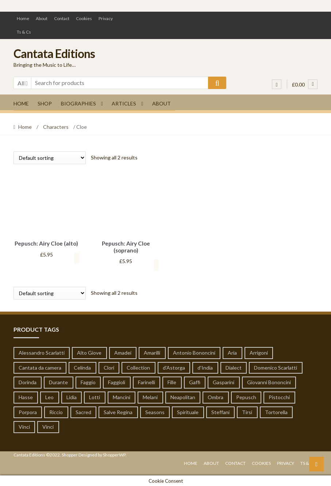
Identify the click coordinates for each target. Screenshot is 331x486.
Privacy (106, 18)
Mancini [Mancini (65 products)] (121, 396)
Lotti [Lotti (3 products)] (94, 396)
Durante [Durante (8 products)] (58, 381)
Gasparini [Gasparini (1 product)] (223, 381)
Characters (56, 127)
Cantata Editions (54, 53)
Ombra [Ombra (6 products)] (215, 396)
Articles (124, 103)
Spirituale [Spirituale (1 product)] (188, 411)
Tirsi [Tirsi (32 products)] (247, 411)
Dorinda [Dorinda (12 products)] (27, 381)
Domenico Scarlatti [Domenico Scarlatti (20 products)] (275, 366)
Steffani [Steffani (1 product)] (220, 411)
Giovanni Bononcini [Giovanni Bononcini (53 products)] (269, 381)
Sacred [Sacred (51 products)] (83, 411)
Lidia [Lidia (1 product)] (71, 396)
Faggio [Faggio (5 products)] (88, 381)
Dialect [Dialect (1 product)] (234, 366)
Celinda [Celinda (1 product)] (82, 366)
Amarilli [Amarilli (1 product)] (152, 351)
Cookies (84, 18)
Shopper (70, 453)
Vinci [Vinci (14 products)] (24, 426)
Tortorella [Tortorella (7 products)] (276, 411)
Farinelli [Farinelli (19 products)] (146, 381)
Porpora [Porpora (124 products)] (28, 411)
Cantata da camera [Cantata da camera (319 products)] (40, 366)
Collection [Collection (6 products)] (138, 366)
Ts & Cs (24, 32)
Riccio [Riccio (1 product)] (56, 411)
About (41, 18)
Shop (45, 103)
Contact (61, 18)
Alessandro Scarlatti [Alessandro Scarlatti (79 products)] (42, 351)
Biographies (78, 103)
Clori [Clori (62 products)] (109, 366)
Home (23, 18)
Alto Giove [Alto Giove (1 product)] (89, 351)
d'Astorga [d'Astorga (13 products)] (174, 366)
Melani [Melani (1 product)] (150, 396)
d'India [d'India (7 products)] (205, 366)
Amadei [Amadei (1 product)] (122, 351)
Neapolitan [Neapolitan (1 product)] (182, 396)
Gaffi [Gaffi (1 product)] (194, 381)
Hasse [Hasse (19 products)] (26, 396)
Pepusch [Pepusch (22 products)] (246, 396)
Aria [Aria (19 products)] (232, 351)
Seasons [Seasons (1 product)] (155, 411)
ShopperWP (114, 453)
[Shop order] (50, 157)
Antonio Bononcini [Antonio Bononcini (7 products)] (194, 351)
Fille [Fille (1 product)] (172, 381)
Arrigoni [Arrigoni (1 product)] (259, 351)
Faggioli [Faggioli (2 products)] (116, 381)
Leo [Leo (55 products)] (49, 396)
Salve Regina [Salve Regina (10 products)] (118, 411)
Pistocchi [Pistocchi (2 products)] (279, 396)
